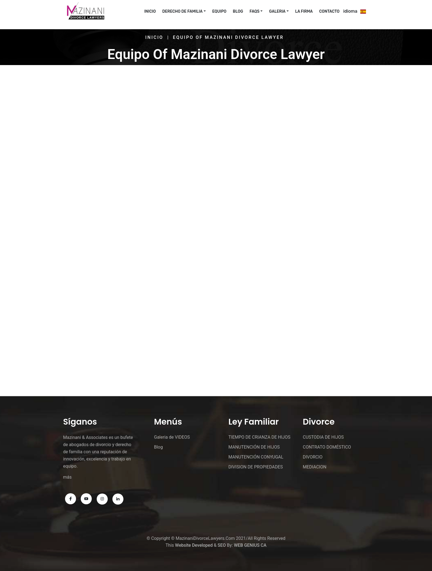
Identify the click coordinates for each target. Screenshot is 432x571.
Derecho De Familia (182, 11)
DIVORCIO (313, 457)
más (67, 477)
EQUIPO (219, 11)
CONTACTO (329, 11)
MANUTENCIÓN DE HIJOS (254, 447)
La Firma (304, 11)
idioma (350, 11)
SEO (222, 545)
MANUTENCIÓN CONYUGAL (255, 457)
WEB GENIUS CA (250, 545)
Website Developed (194, 545)
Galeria (277, 11)
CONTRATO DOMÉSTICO (327, 447)
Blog (238, 11)
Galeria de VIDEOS (172, 437)
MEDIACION (314, 467)
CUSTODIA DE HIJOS (323, 437)
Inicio (154, 37)
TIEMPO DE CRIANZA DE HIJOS (259, 437)
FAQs (255, 11)
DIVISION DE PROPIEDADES (255, 467)
